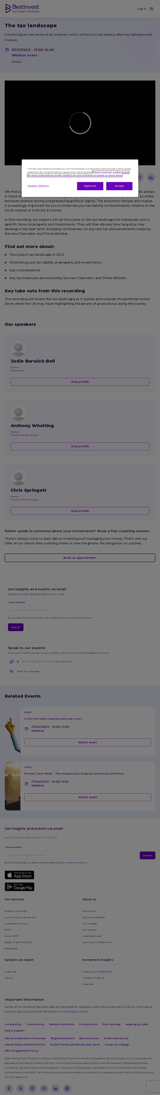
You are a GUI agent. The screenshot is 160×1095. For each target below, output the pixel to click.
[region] (80, 178)
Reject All (90, 186)
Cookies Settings (38, 185)
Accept (119, 186)
